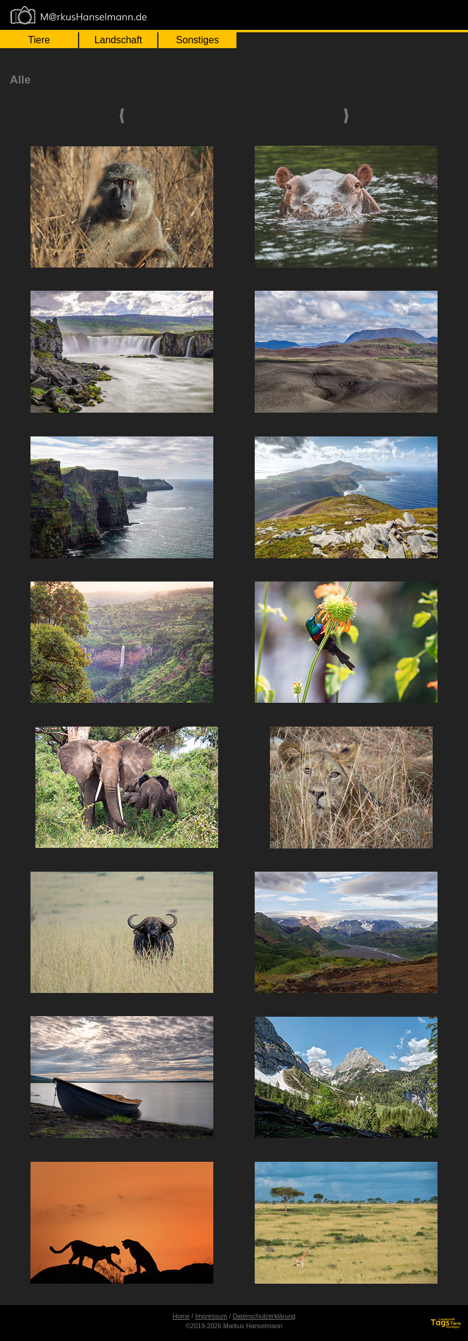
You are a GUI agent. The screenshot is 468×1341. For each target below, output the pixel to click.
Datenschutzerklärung (264, 1316)
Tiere (39, 40)
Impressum (211, 1316)
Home (181, 1316)
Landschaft (118, 40)
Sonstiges (197, 40)
